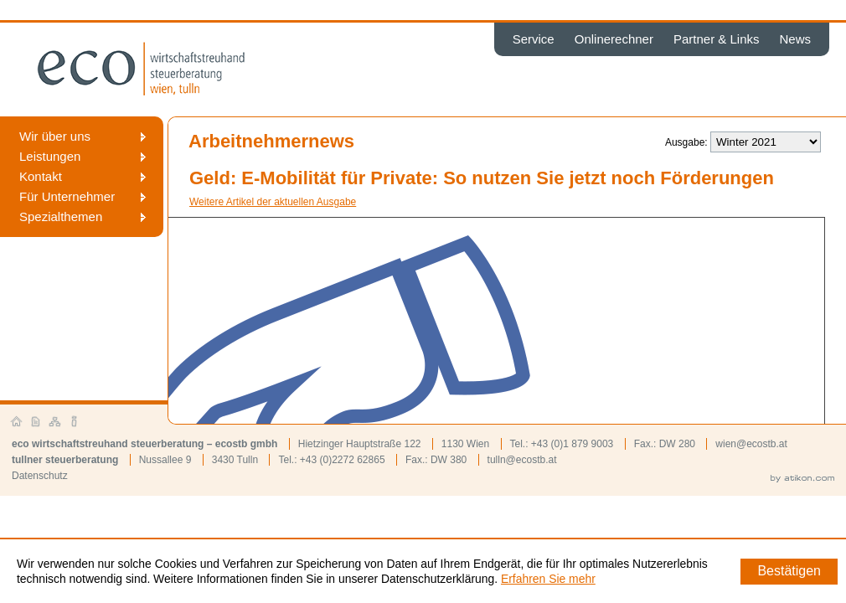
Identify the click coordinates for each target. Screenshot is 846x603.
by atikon (802, 479)
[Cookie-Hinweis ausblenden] (789, 572)
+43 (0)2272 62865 (342, 460)
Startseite (16, 422)
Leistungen (49, 156)
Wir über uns (54, 136)
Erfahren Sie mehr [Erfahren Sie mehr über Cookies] (548, 578)
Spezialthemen (60, 216)
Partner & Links (716, 39)
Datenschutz (40, 476)
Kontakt (40, 176)
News (795, 39)
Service (534, 39)
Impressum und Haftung (74, 422)
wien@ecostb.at (751, 444)
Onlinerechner (614, 39)
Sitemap (55, 422)
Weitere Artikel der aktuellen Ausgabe (272, 202)
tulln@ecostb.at (522, 460)
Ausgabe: (686, 142)
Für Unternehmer (67, 196)
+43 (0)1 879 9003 (572, 444)
